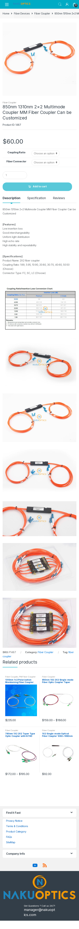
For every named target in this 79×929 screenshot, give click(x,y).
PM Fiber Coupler (27, 677)
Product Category (16, 831)
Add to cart (40, 186)
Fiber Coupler (42, 13)
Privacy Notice (14, 820)
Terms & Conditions (17, 826)
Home (6, 13)
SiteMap (10, 842)
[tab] (11, 199)
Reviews (59, 198)
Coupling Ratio (16, 152)
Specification (36, 198)
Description (11, 198)
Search (60, 4)
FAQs (9, 836)
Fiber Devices (22, 13)
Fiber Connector (16, 161)
